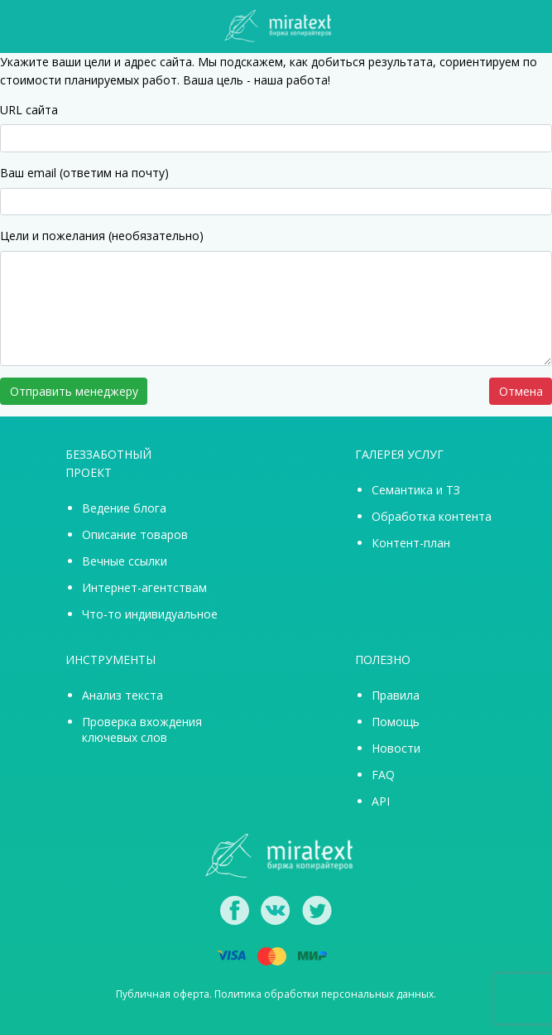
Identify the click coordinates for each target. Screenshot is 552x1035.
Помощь (396, 721)
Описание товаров (135, 534)
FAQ (383, 774)
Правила (396, 695)
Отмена (521, 391)
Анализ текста (122, 695)
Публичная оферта (162, 994)
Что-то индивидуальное (150, 614)
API (381, 801)
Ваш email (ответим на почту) (84, 173)
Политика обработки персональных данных (324, 994)
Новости (396, 748)
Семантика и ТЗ (416, 490)
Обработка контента (432, 516)
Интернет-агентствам (144, 587)
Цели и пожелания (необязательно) (102, 235)
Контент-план (411, 543)
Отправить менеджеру (74, 391)
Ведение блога (124, 508)
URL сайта (29, 110)
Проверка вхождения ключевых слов (142, 729)
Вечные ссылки (124, 561)
